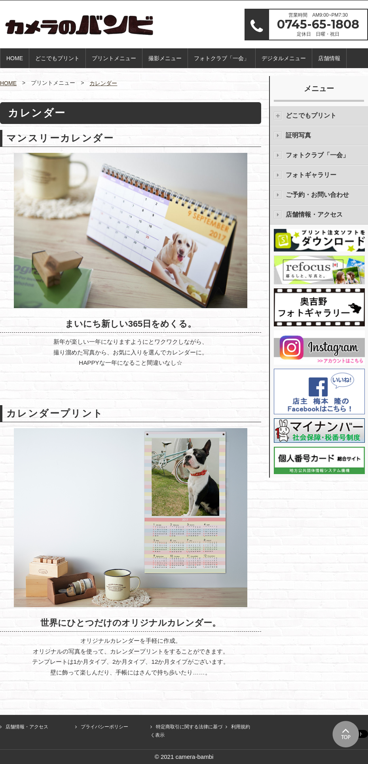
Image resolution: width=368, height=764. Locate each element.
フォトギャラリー (311, 174)
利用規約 (240, 727)
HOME (14, 58)
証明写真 (298, 135)
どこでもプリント (57, 58)
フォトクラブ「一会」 (221, 58)
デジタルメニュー (284, 58)
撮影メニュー (165, 58)
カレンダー (103, 83)
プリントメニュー (114, 58)
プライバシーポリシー (104, 727)
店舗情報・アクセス (314, 214)
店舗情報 (329, 58)
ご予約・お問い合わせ (317, 194)
